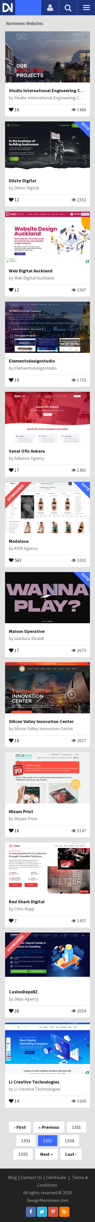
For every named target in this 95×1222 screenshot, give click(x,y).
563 (15, 559)
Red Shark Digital (27, 902)
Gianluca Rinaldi (29, 638)
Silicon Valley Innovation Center (41, 721)
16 (14, 830)
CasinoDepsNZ (23, 992)
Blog (12, 1177)
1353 (47, 1141)
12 (14, 199)
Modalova (19, 541)
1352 (25, 1141)
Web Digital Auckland (30, 271)
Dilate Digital (22, 181)
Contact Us (31, 1177)
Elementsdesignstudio (32, 361)
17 (14, 469)
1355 (23, 1154)
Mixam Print (21, 811)
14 (14, 1100)
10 (14, 109)
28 (14, 1010)
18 (14, 740)
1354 (69, 1141)
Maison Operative (27, 631)
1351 (76, 1127)
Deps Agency (26, 999)
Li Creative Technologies (34, 1082)
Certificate (56, 1177)
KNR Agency (25, 548)
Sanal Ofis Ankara (27, 451)
